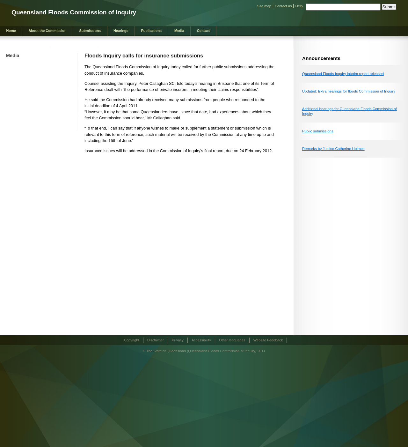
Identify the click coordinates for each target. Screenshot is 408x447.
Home (11, 31)
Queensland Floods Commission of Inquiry (73, 12)
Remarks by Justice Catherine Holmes (333, 149)
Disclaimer (155, 340)
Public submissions (317, 131)
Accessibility (201, 340)
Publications (151, 31)
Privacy (178, 340)
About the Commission (48, 31)
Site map (264, 6)
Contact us (283, 6)
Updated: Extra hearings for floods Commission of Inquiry (348, 91)
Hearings (120, 31)
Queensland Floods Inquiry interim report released (343, 74)
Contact (203, 31)
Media (179, 31)
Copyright (131, 340)
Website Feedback (268, 340)
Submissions (90, 31)
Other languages (232, 340)
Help (298, 6)
